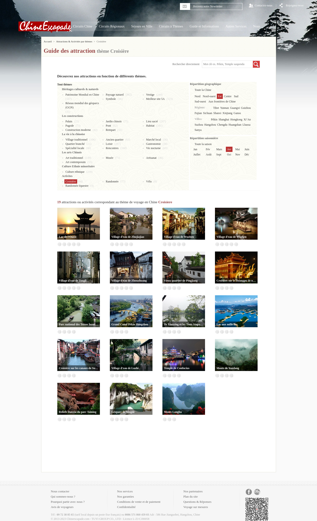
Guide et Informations (204, 26)
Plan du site (190, 496)
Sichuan (207, 113)
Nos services (125, 491)
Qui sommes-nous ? (63, 496)
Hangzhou (210, 124)
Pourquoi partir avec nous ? (68, 501)
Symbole (111, 99)
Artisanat (151, 157)
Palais (69, 121)
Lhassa (246, 124)
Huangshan (235, 124)
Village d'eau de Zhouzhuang (129, 280)
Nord (198, 96)
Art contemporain (76, 162)
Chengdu (222, 124)
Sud (236, 96)
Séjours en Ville (141, 26)
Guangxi (235, 108)
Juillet (196, 154)
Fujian (198, 113)
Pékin (214, 119)
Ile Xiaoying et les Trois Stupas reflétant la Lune (183, 324)
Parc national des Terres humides (78, 324)
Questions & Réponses (197, 501)
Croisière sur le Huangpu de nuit (236, 280)
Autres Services (236, 26)
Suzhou (199, 124)
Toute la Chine (203, 90)
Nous (256, 26)
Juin (247, 149)
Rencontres (112, 148)
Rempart (111, 130)
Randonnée (112, 181)
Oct (229, 154)
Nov (237, 154)
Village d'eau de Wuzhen (179, 236)
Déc (247, 154)
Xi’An (247, 119)
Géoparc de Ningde (123, 412)
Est (220, 96)
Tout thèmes (64, 84)
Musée (109, 157)
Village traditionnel (77, 139)
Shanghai (224, 119)
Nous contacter (60, 491)
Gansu (237, 113)
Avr (229, 149)
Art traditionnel (74, 157)
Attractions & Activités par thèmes (74, 41)
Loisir (109, 144)
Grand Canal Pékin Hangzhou (130, 324)
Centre (228, 96)
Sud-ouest (200, 101)
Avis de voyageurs (62, 507)
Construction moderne (78, 130)
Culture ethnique (75, 171)
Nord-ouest (209, 96)
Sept (218, 154)
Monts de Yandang (228, 368)
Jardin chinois (114, 121)
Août (208, 154)
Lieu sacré (152, 121)
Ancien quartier (115, 139)
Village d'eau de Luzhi (125, 368)
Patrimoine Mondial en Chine (82, 94)
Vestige (150, 94)
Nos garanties (125, 496)
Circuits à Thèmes (171, 26)
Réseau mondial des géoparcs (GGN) (82, 105)
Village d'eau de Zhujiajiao (128, 236)
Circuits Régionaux (112, 26)
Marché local (153, 139)
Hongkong (236, 119)
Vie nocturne (153, 148)
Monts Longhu (173, 412)
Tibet (216, 108)
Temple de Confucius (177, 368)
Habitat (150, 125)
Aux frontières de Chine (222, 101)
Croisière (71, 181)
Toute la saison (203, 144)
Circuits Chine (82, 26)
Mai (237, 149)
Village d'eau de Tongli (73, 280)
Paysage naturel (115, 94)
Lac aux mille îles (227, 324)
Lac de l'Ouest (67, 236)
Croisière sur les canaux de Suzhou (78, 368)
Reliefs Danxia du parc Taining (77, 412)
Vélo (149, 181)
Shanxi (217, 113)
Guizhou (246, 108)
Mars (219, 149)
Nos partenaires (193, 491)
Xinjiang (227, 113)
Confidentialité (126, 507)
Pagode (70, 125)
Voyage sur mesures (195, 507)
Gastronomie (153, 144)
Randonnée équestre (77, 185)
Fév (208, 149)
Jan (195, 149)
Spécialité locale (75, 148)
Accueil (48, 41)
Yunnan (224, 108)
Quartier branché (75, 144)
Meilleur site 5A (155, 99)
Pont (108, 125)
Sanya (198, 130)
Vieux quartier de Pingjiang (181, 280)
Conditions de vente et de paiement (139, 501)
